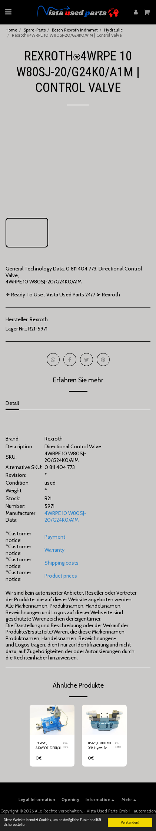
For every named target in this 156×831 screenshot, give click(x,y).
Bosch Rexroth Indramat (75, 30)
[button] (8, 12)
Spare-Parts (35, 30)
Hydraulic (113, 30)
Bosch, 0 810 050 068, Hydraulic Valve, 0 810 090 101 (101, 746)
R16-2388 (118, 745)
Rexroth (39, 319)
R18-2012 (66, 745)
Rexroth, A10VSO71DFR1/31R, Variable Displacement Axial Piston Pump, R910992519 (49, 746)
